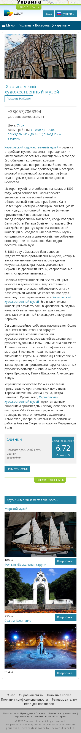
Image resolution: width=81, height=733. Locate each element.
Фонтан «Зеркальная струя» (25, 564)
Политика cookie (59, 695)
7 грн (20, 125)
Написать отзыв (17, 469)
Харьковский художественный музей (31, 147)
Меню (8, 25)
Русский (65, 14)
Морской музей (16, 509)
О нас (11, 695)
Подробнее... (65, 561)
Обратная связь (31, 695)
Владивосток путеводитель (62, 713)
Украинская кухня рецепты (29, 716)
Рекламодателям (64, 699)
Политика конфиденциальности (24, 699)
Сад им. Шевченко (18, 620)
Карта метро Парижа (56, 716)
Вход (49, 13)
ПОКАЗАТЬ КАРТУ (28, 6)
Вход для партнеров (39, 704)
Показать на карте (19, 98)
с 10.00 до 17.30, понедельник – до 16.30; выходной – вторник (34, 134)
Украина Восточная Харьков (44, 25)
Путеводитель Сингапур (33, 713)
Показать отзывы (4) (50, 480)
